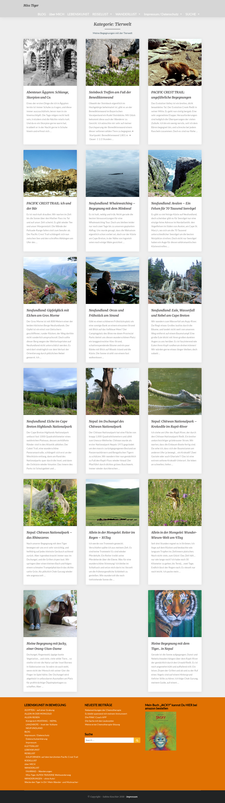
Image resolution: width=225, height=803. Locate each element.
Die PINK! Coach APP (96, 717)
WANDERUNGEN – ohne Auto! (40, 778)
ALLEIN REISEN (32, 717)
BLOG (42, 14)
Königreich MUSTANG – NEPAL (41, 721)
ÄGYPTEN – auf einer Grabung (39, 710)
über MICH (56, 14)
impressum (132, 796)
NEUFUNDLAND (34, 728)
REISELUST (100, 14)
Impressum (31, 742)
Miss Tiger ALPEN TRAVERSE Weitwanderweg (48, 775)
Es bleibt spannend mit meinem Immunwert (106, 713)
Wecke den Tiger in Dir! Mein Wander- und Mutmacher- (52, 782)
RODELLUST (31, 760)
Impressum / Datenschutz (161, 14)
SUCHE (190, 14)
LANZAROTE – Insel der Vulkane (41, 724)
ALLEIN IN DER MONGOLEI (38, 713)
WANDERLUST (126, 14)
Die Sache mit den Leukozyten (99, 721)
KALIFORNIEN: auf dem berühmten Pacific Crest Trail (52, 757)
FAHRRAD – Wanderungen (39, 771)
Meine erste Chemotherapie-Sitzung (102, 724)
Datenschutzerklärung (36, 739)
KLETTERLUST (32, 746)
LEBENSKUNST (78, 14)
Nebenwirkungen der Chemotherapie (103, 710)
